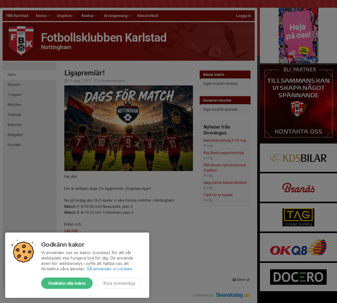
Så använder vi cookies (109, 268)
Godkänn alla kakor (67, 283)
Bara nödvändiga (119, 283)
